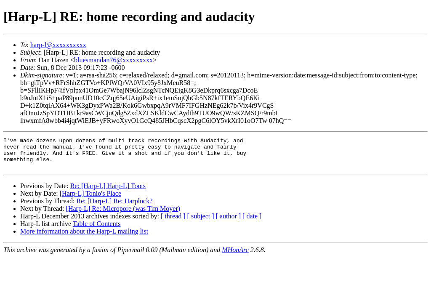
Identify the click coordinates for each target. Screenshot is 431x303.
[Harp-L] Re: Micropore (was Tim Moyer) (123, 214)
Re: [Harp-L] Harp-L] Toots (108, 192)
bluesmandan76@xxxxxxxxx (113, 60)
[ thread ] (173, 222)
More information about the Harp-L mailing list (84, 237)
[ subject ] (200, 222)
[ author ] (228, 222)
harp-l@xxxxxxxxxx (58, 44)
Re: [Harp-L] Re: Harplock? (114, 207)
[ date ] (251, 222)
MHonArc (235, 256)
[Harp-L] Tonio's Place (90, 199)
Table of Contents (97, 230)
